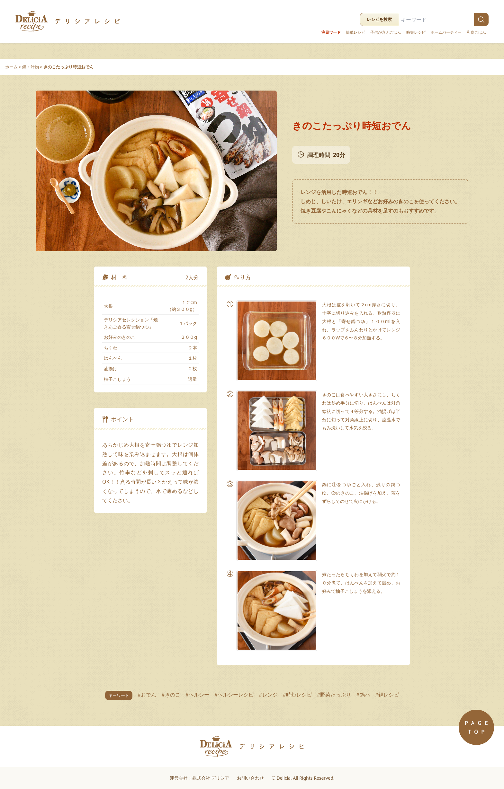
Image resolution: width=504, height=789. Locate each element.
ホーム (11, 67)
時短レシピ (416, 32)
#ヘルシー (197, 694)
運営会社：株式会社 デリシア (200, 778)
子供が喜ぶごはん (385, 32)
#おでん (147, 694)
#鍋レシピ (387, 694)
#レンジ (268, 694)
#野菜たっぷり (334, 694)
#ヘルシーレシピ (234, 694)
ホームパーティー (446, 32)
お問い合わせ (250, 778)
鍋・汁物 (30, 67)
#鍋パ (363, 694)
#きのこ (170, 694)
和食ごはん (476, 32)
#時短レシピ (297, 694)
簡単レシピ (355, 32)
